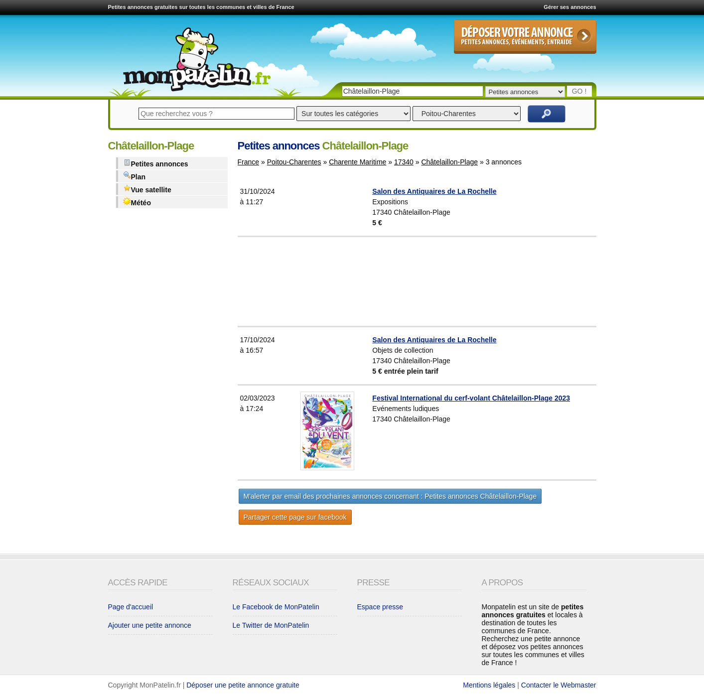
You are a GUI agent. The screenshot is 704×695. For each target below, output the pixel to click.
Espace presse (380, 607)
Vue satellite (147, 189)
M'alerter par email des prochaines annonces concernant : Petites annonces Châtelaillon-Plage (390, 496)
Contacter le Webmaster (558, 685)
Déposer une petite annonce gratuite (242, 685)
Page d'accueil (130, 607)
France (249, 162)
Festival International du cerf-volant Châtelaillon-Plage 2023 (471, 398)
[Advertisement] (441, 281)
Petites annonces (155, 163)
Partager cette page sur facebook (295, 517)
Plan (134, 176)
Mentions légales (489, 685)
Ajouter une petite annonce (149, 625)
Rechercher (546, 114)
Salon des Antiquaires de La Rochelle (434, 191)
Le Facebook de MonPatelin (276, 607)
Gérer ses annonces (570, 7)
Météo (137, 202)
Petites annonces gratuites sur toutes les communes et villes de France (201, 7)
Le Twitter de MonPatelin (271, 625)
